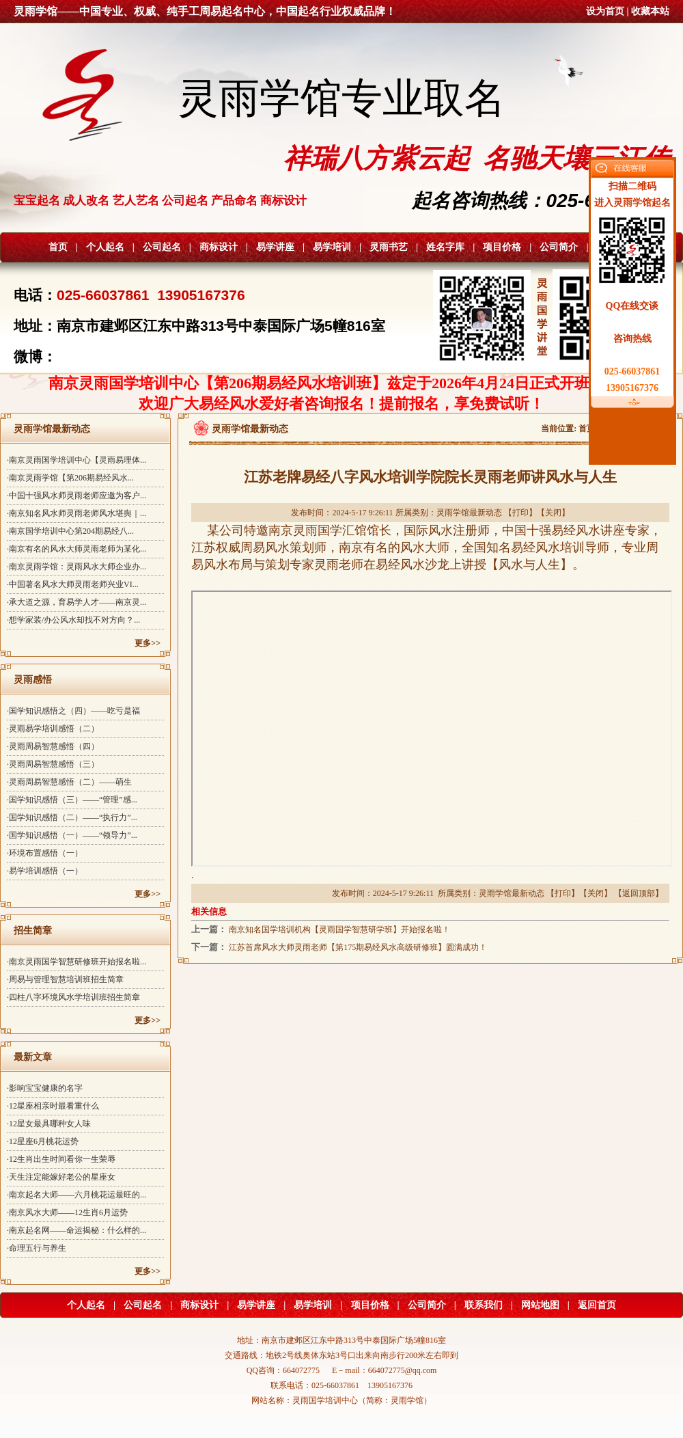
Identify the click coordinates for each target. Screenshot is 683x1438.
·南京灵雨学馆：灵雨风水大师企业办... (76, 566)
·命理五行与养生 (36, 1248)
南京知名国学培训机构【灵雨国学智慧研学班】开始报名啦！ (339, 929)
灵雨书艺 (389, 247)
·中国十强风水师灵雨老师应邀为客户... (76, 495)
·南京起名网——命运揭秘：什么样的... (76, 1230)
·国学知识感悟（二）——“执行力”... (72, 817)
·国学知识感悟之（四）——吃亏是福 (73, 711)
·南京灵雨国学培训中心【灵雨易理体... (76, 460)
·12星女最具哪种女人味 (49, 1123)
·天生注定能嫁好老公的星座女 (61, 1177)
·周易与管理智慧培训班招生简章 (65, 979)
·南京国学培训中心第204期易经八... (70, 531)
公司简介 (559, 247)
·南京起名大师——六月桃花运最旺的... (76, 1194)
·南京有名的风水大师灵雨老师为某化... (76, 549)
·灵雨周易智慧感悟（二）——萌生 (69, 782)
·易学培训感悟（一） (45, 871)
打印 (520, 512)
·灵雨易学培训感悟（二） (53, 728)
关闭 (553, 512)
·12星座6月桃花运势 (43, 1141)
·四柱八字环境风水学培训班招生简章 (73, 997)
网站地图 (540, 1305)
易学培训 (332, 247)
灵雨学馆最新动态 (469, 512)
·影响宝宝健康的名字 (45, 1088)
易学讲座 (275, 247)
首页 (58, 247)
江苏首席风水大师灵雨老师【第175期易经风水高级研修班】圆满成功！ (358, 947)
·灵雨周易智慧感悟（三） (53, 764)
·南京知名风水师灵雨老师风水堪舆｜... (76, 513)
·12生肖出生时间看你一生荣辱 (61, 1159)
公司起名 (162, 247)
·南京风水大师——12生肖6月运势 (67, 1212)
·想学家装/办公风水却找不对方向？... (73, 620)
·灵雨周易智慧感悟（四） (53, 746)
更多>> (148, 643)
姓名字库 (445, 247)
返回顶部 (638, 893)
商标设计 (218, 247)
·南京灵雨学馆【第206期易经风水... (70, 478)
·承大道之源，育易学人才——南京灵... (76, 602)
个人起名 (105, 247)
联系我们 (483, 1305)
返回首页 (597, 1305)
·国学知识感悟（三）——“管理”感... (72, 799)
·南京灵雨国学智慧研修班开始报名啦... (76, 961)
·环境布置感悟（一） (45, 853)
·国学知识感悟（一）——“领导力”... (72, 835)
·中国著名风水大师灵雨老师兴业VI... (73, 584)
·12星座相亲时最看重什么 (53, 1106)
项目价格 (502, 247)
